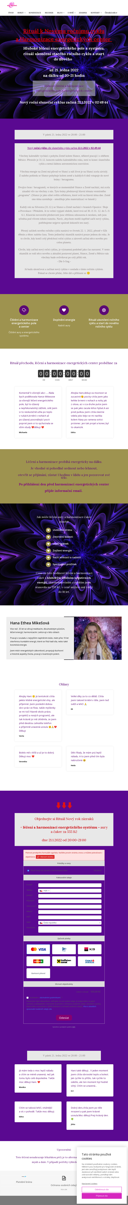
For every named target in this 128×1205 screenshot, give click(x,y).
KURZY (21, 13)
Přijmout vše (102, 1195)
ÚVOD (11, 13)
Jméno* (29, 895)
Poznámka (30, 927)
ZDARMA (83, 13)
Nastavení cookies (89, 1183)
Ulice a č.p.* (31, 906)
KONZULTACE (35, 13)
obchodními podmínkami (50, 997)
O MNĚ (71, 13)
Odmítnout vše (102, 1189)
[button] (38, 949)
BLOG (59, 13)
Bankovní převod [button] (38, 973)
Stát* (28, 922)
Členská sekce (111, 13)
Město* (29, 911)
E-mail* (29, 884)
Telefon (29, 890)
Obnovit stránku (45, 857)
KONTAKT (95, 13)
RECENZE (49, 13)
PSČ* (28, 917)
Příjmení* (30, 900)
